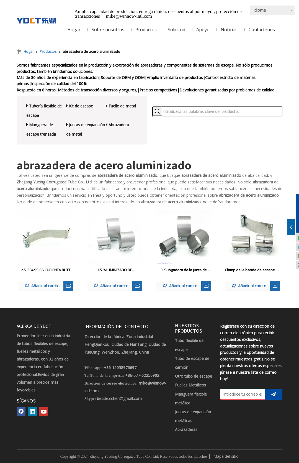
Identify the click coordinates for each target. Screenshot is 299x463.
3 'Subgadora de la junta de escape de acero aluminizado (183, 270)
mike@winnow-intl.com (129, 16)
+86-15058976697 (120, 367)
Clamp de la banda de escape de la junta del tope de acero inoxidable (252, 270)
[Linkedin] (32, 411)
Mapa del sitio (226, 456)
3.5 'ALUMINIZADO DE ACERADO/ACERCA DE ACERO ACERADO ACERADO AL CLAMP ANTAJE (115, 270)
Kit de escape (81, 106)
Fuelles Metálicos (190, 385)
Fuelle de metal (122, 106)
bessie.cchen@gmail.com (119, 398)
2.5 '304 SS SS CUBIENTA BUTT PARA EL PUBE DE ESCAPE (45, 270)
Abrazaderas (186, 429)
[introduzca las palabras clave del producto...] (222, 111)
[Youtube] (43, 411)
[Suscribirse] (273, 394)
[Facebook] (21, 411)
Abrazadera (119, 124)
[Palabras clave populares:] (157, 111)
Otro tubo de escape (193, 376)
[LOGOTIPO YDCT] (36, 20)
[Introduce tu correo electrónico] (241, 394)
